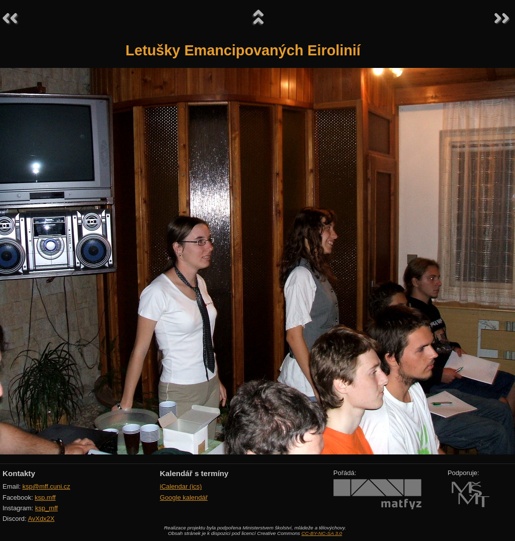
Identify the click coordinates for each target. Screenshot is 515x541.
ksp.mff (45, 497)
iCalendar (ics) (181, 486)
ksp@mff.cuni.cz (46, 486)
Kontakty (19, 473)
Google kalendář (184, 497)
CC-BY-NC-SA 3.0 (321, 533)
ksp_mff (46, 508)
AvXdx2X (41, 518)
